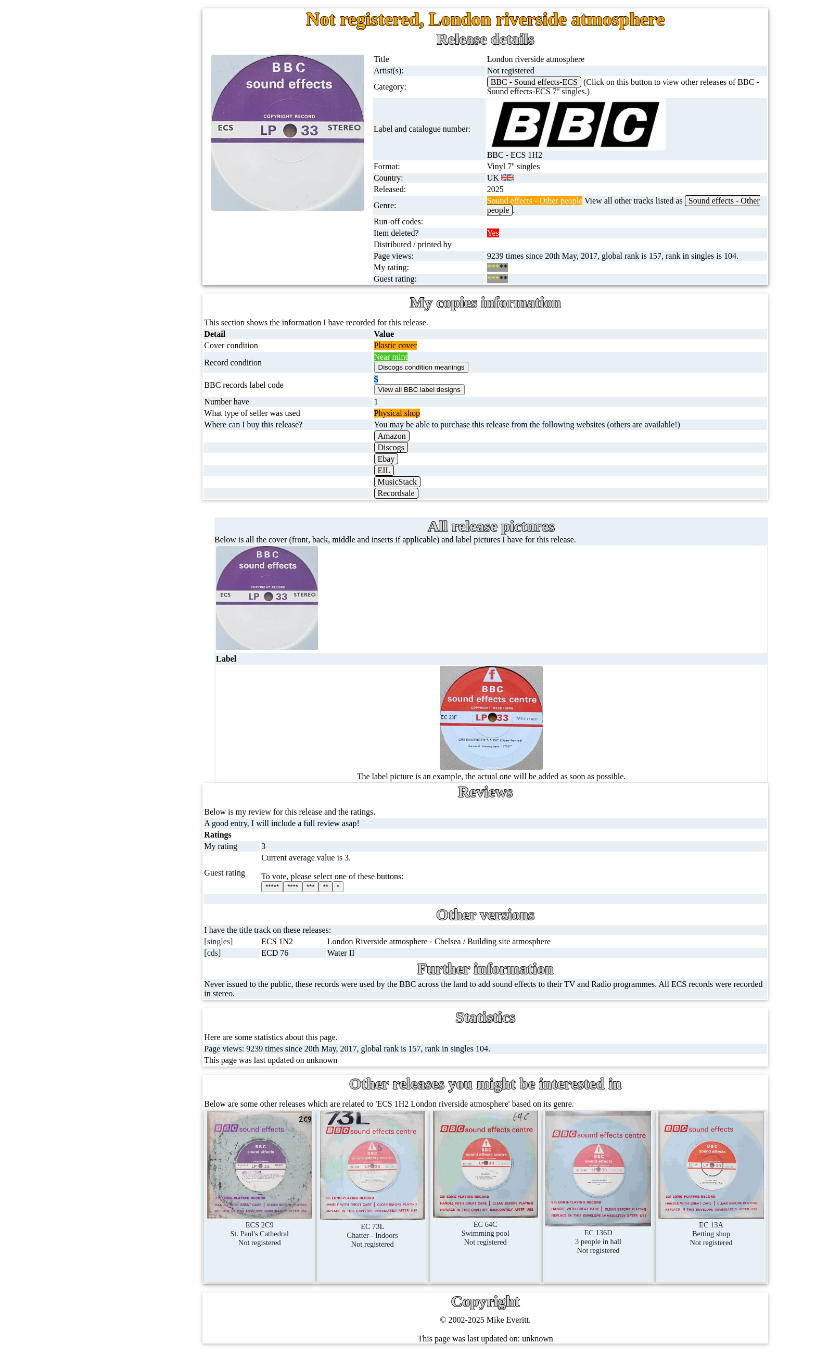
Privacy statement (142, 1007)
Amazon (400, 436)
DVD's (100, 360)
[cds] (224, 952)
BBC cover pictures (142, 668)
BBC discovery (134, 618)
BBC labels (128, 643)
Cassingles (106, 135)
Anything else (112, 560)
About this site (137, 857)
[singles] (230, 941)
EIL (392, 470)
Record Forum (137, 882)
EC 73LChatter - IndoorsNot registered (380, 1228)
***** (283, 887)
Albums (102, 260)
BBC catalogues (136, 693)
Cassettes (104, 285)
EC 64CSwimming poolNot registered (491, 1226)
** (336, 887)
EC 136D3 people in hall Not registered (601, 1235)
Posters (101, 460)
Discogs (399, 447)
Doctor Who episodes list (151, 768)
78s (94, 185)
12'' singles (107, 110)
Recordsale (404, 493)
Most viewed (134, 907)
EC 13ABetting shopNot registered (712, 1227)
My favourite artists (145, 832)
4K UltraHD (110, 410)
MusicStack (405, 481)
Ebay (394, 458)
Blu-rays (103, 385)
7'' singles (105, 85)
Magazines (107, 485)
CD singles (107, 160)
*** (321, 887)
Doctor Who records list (149, 743)
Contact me (132, 932)
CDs (96, 310)
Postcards (105, 435)
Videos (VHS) (112, 335)
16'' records (108, 235)
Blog (121, 957)
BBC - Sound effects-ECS (539, 82)
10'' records (108, 210)
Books (99, 510)
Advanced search (141, 982)
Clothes (101, 535)
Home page (108, 60)
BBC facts (126, 718)
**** (303, 887)
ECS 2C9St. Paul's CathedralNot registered (270, 1226)
